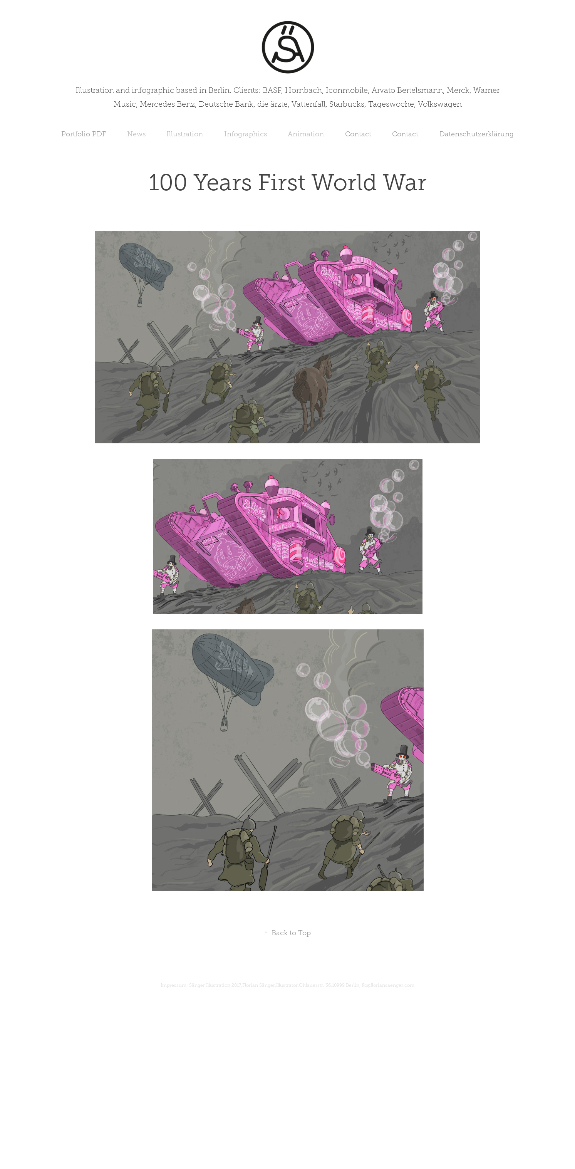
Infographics (245, 134)
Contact (358, 134)
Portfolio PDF (83, 134)
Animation (306, 134)
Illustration (184, 134)
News (136, 134)
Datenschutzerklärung (476, 134)
